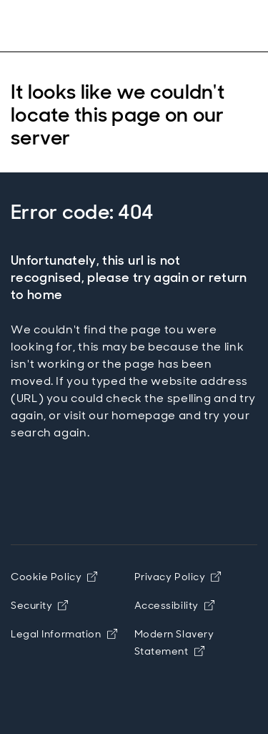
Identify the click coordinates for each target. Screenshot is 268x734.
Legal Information (64, 633)
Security (39, 605)
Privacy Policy (178, 576)
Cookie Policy (54, 576)
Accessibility (174, 605)
